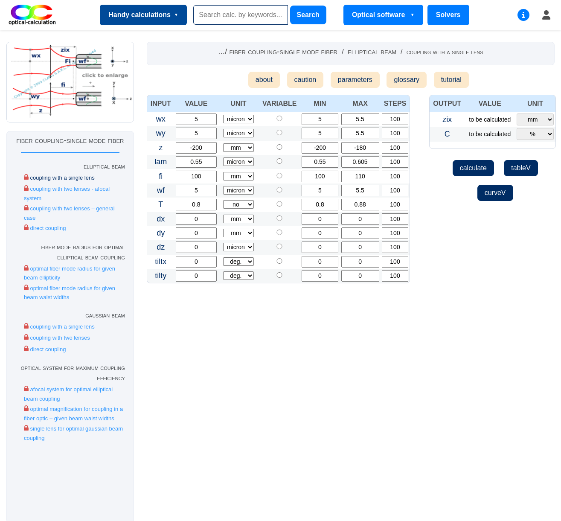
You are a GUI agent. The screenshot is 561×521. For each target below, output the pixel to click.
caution (305, 79)
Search (308, 14)
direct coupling (45, 228)
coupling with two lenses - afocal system (67, 192)
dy (161, 233)
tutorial (451, 79)
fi (161, 176)
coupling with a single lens (59, 177)
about (264, 79)
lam (160, 161)
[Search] (240, 15)
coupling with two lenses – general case (69, 212)
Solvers (448, 14)
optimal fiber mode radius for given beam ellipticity (69, 272)
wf (161, 190)
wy (161, 133)
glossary (406, 79)
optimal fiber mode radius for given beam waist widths (69, 292)
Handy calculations (139, 14)
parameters (355, 79)
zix (447, 119)
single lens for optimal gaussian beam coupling (73, 432)
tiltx (160, 261)
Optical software (379, 14)
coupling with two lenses (57, 337)
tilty (160, 275)
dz (161, 247)
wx (161, 119)
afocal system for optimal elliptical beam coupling (68, 393)
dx (161, 219)
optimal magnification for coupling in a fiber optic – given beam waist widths (73, 413)
